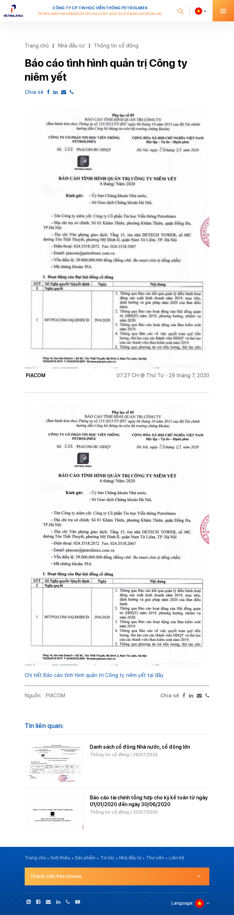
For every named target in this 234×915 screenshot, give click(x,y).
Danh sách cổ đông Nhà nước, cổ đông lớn (140, 747)
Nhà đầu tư (71, 45)
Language (181, 903)
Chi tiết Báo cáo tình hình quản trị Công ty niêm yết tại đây (94, 675)
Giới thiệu (60, 857)
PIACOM (55, 695)
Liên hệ (176, 857)
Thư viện (155, 857)
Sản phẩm (85, 857)
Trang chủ (37, 45)
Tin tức (107, 857)
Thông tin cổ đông (116, 45)
